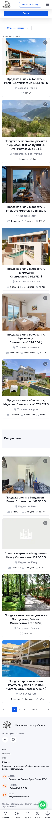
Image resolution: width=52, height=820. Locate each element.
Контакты (6, 753)
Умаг (33, 215)
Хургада (32, 693)
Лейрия (35, 628)
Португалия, (24, 628)
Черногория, (20, 153)
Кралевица (33, 347)
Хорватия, (24, 88)
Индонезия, (24, 506)
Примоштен (33, 281)
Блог (4, 749)
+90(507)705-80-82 (17, 788)
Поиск (26, 13)
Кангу (34, 562)
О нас (4, 758)
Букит (34, 506)
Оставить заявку (30, 4)
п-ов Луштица (34, 153)
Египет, (23, 693)
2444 (34, 709)
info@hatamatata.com (18, 796)
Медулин (33, 409)
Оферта (6, 762)
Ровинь (33, 88)
